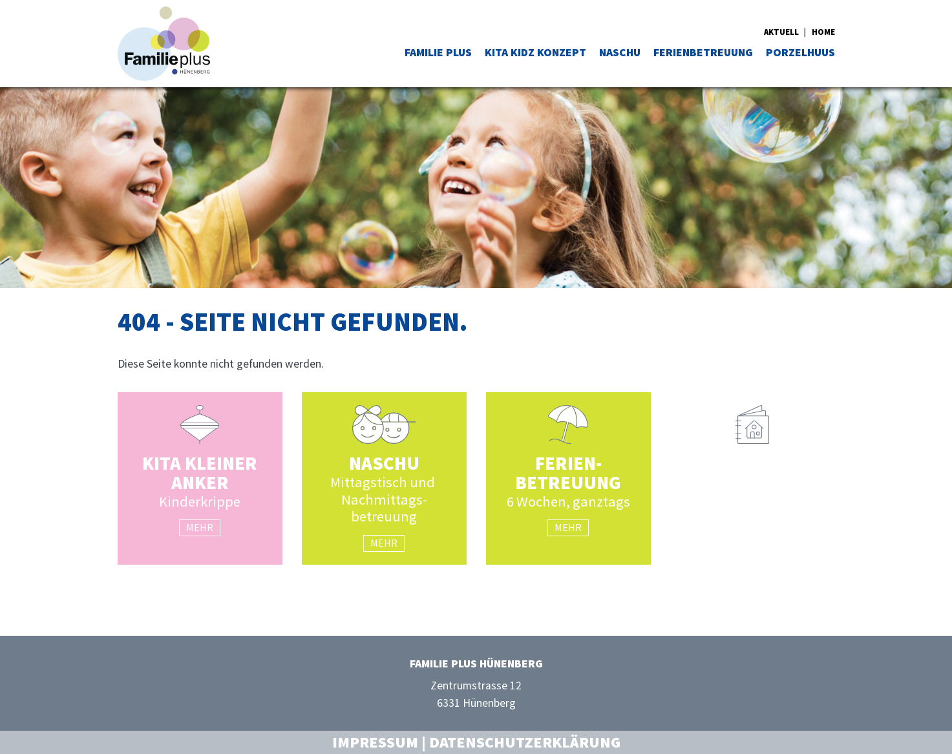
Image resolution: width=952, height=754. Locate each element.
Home (823, 31)
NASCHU (619, 52)
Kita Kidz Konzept (535, 52)
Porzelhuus (800, 52)
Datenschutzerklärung (524, 742)
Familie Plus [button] (438, 52)
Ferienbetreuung (703, 52)
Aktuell (781, 31)
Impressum (375, 742)
